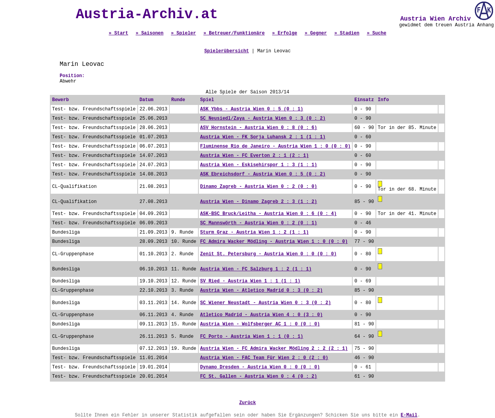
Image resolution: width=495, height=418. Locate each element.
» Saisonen (150, 33)
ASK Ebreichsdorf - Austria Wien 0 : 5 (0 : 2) (263, 174)
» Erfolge (284, 33)
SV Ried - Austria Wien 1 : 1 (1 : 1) (250, 281)
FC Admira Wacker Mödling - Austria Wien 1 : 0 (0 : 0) (274, 241)
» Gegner (316, 33)
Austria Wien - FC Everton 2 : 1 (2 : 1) (254, 155)
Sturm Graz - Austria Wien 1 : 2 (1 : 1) (254, 232)
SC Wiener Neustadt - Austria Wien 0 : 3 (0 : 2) (265, 303)
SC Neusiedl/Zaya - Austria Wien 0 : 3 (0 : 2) (263, 118)
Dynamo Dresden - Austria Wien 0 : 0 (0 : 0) (260, 367)
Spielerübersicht (226, 51)
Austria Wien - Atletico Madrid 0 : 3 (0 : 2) (261, 290)
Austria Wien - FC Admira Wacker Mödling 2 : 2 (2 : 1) (274, 348)
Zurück (247, 403)
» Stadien (346, 33)
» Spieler (183, 33)
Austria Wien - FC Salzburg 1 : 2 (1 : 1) (256, 269)
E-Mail (409, 415)
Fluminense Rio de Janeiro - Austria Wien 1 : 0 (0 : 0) (275, 146)
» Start (118, 33)
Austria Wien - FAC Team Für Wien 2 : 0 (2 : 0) (264, 358)
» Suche (376, 33)
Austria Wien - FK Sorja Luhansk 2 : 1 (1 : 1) (263, 137)
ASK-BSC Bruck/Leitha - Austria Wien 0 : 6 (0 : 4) (268, 214)
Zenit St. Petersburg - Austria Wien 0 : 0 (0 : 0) (268, 254)
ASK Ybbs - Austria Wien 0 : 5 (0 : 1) (251, 109)
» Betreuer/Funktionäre (234, 33)
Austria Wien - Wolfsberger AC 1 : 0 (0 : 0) (260, 324)
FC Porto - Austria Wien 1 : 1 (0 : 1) (251, 336)
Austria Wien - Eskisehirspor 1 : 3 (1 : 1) (258, 165)
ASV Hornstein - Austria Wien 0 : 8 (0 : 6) (258, 128)
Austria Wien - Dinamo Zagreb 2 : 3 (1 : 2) (258, 202)
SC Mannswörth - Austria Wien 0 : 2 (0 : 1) (258, 223)
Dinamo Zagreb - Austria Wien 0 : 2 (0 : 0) (258, 186)
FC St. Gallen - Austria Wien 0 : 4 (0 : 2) (258, 376)
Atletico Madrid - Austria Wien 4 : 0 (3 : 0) (261, 315)
